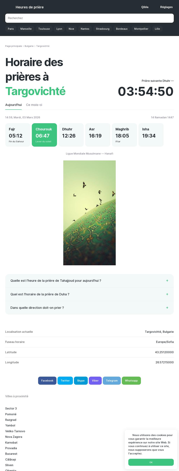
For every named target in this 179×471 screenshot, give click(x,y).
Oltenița (45, 422)
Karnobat (46, 416)
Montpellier (141, 28)
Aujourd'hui (13, 105)
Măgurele (82, 422)
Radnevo (46, 427)
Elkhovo (115, 427)
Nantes (85, 28)
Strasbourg (102, 28)
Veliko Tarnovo (156, 410)
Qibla (144, 7)
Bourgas (10, 433)
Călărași (151, 416)
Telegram (112, 382)
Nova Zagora (13, 416)
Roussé (10, 439)
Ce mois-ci (34, 105)
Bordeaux (122, 28)
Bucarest (116, 416)
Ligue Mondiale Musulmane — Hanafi (89, 155)
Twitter (65, 382)
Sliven (9, 422)
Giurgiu (80, 427)
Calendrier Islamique (89, 463)
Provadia (81, 416)
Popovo (115, 422)
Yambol (115, 410)
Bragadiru (82, 433)
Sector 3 (11, 410)
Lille (157, 28)
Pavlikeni (151, 427)
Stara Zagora (84, 439)
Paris (11, 28)
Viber (95, 382)
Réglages (166, 7)
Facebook (47, 382)
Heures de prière (30, 7)
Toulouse (44, 28)
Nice (71, 28)
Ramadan (113, 463)
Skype (81, 382)
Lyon (59, 28)
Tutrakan (11, 427)
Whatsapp (131, 382)
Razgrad (81, 410)
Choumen (116, 433)
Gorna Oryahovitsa (122, 439)
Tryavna (45, 439)
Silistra (44, 433)
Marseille (26, 28)
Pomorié (46, 410)
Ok (151, 462)
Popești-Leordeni (157, 422)
